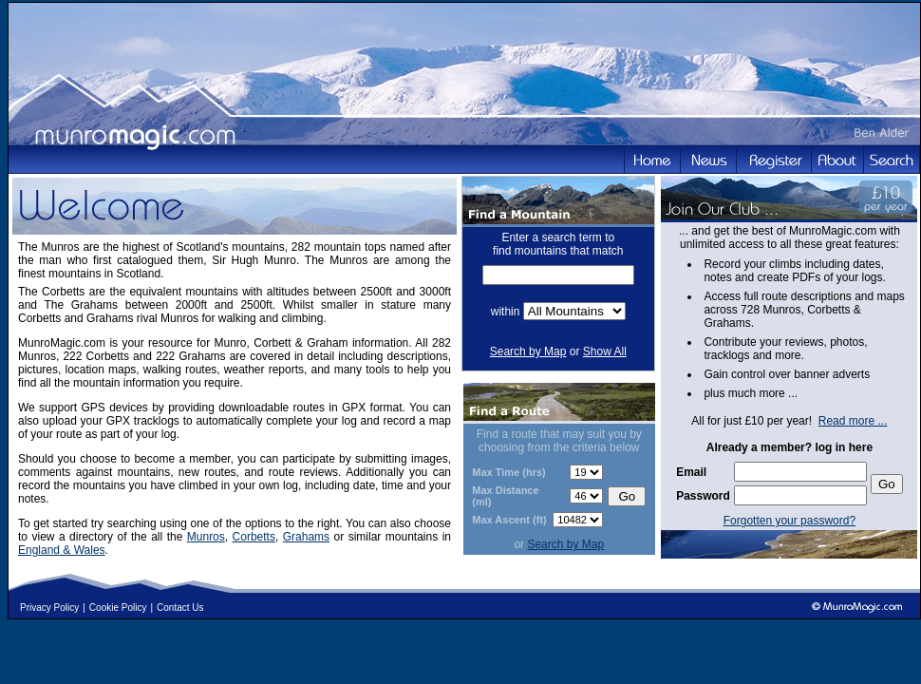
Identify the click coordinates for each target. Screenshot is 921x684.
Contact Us (180, 607)
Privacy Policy (49, 607)
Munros (206, 536)
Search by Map (528, 351)
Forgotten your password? (789, 520)
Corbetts (254, 536)
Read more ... (853, 421)
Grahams (306, 536)
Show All (605, 351)
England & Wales (61, 550)
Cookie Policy (118, 607)
